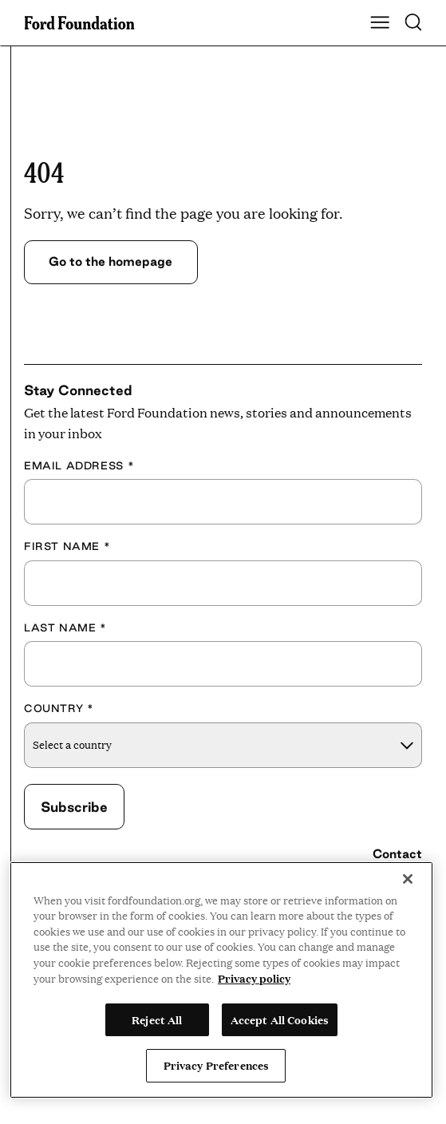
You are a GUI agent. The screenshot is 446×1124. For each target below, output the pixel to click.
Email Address (79, 465)
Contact (397, 854)
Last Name (65, 627)
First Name (67, 546)
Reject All (157, 1019)
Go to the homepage (112, 262)
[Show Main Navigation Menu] (380, 23)
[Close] (407, 878)
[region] (221, 979)
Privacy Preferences (216, 1065)
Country (59, 708)
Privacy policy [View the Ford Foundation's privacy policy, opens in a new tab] (254, 978)
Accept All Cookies (280, 1019)
